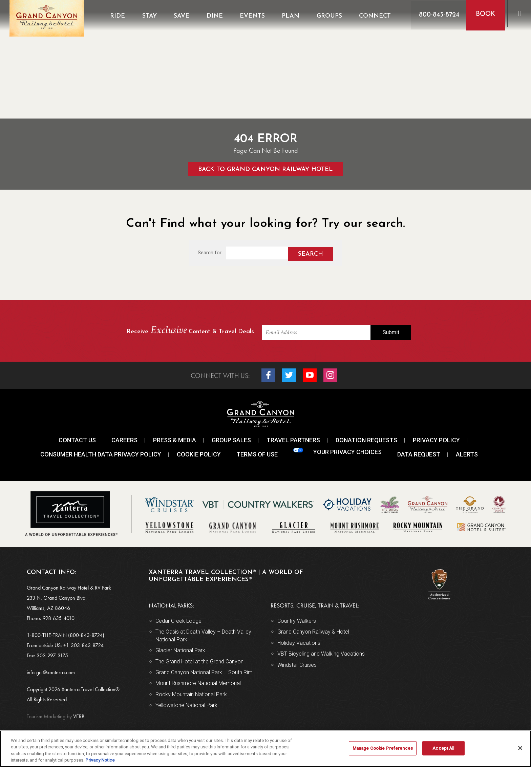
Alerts (467, 454)
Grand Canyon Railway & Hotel (313, 631)
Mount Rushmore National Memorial (198, 683)
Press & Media (174, 440)
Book (482, 14)
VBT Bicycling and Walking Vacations (321, 654)
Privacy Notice (100, 760)
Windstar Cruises (297, 665)
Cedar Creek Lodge (178, 621)
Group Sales (231, 440)
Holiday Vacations (298, 643)
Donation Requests (366, 440)
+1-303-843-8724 (83, 645)
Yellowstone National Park (186, 705)
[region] (265, 748)
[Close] (520, 748)
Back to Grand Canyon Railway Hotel (265, 169)
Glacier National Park (180, 650)
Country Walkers (296, 621)
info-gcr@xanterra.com (51, 672)
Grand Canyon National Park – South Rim (204, 672)
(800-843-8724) (86, 635)
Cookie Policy (199, 454)
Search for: (210, 253)
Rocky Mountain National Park (191, 694)
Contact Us (77, 440)
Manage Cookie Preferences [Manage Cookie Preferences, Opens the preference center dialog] (383, 748)
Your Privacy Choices (337, 451)
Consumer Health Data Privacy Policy (100, 454)
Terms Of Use (257, 454)
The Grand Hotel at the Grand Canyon (199, 661)
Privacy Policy (436, 440)
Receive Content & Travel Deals (190, 331)
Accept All (443, 748)
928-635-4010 (59, 618)
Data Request (418, 454)
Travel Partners (293, 440)
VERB (55, 716)
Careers (124, 440)
